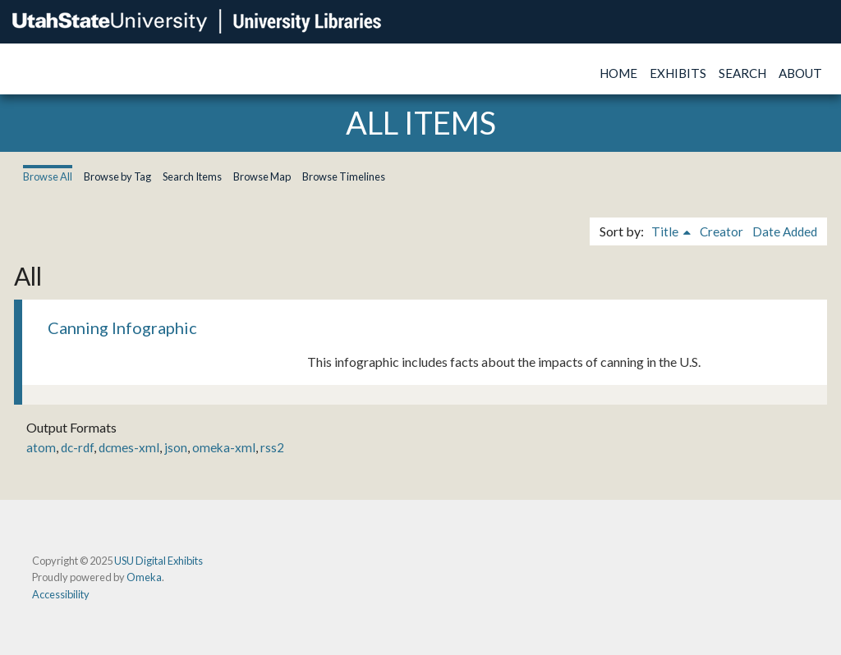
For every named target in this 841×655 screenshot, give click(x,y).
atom (41, 447)
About (800, 73)
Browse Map (262, 176)
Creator (721, 231)
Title (666, 231)
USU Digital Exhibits (158, 560)
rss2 (272, 447)
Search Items (192, 176)
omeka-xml (223, 447)
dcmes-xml (129, 447)
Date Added (784, 231)
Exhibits (678, 73)
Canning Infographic (122, 327)
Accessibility (61, 594)
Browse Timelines (343, 176)
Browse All (47, 176)
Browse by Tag (117, 176)
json (175, 447)
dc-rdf (77, 447)
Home (618, 73)
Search (742, 73)
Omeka (144, 577)
